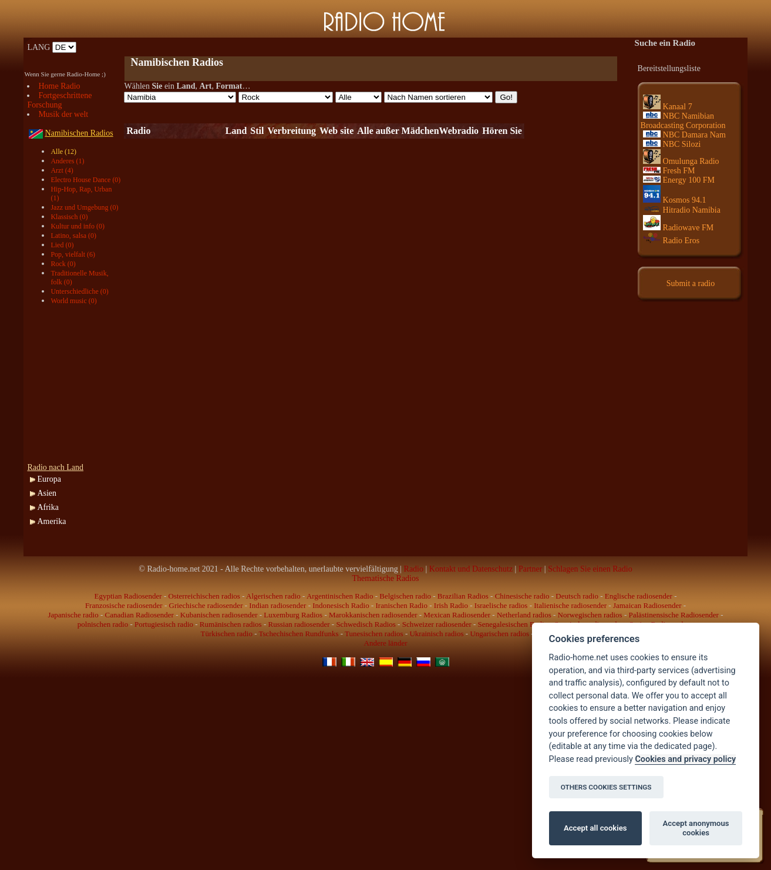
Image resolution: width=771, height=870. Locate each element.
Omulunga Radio (681, 161)
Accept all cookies (595, 828)
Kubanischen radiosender (219, 614)
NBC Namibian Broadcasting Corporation (683, 121)
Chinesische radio (522, 596)
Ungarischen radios (499, 633)
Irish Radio (451, 605)
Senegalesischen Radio (513, 624)
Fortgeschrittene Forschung (59, 100)
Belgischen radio (405, 596)
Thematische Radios (385, 578)
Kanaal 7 (667, 106)
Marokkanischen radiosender (373, 614)
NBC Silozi (672, 144)
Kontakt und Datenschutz (471, 569)
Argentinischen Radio (340, 596)
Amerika (51, 521)
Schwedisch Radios (365, 624)
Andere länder (386, 643)
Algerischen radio (273, 596)
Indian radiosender (277, 605)
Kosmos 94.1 (674, 200)
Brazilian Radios (463, 596)
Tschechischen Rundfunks (299, 633)
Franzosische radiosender (124, 605)
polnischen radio (103, 624)
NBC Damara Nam (684, 134)
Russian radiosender (298, 624)
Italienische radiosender (570, 605)
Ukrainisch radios (436, 633)
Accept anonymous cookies (696, 828)
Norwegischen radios (590, 614)
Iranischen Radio (401, 605)
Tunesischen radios (374, 633)
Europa (48, 479)
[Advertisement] (261, 47)
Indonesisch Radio (340, 605)
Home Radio (59, 86)
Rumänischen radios (231, 624)
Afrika (48, 507)
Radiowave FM (678, 227)
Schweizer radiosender (437, 624)
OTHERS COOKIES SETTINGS (606, 787)
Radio (413, 569)
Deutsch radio (576, 596)
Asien (46, 493)
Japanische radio (73, 614)
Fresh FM (669, 170)
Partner (530, 569)
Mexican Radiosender (456, 614)
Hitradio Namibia (682, 210)
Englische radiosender (638, 596)
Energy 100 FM (679, 180)
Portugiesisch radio (163, 624)
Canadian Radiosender (139, 614)
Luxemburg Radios (293, 614)
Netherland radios (524, 614)
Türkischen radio (226, 633)
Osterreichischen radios (204, 596)
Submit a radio (690, 283)
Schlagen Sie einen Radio (590, 569)
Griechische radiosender (206, 605)
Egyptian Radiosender (128, 596)
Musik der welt (63, 114)
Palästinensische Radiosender (674, 614)
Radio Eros (671, 240)
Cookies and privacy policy (685, 759)
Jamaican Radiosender (647, 605)
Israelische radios (501, 605)
